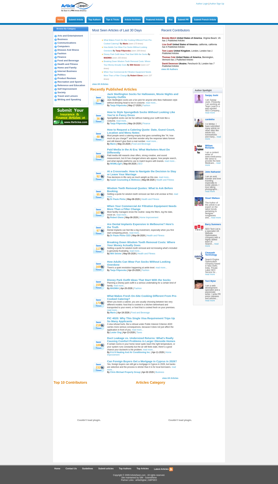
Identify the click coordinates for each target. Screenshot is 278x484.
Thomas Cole (168, 57)
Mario (113, 144)
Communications (66, 42)
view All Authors (169, 69)
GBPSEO (152, 480)
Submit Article (76, 19)
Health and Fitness (67, 64)
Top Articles (143, 468)
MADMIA (114, 288)
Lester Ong (115, 332)
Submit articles (106, 468)
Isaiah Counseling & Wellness (125, 180)
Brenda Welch (169, 38)
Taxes (139, 332)
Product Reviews (66, 78)
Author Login (202, 3)
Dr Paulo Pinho (117, 199)
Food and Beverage (68, 60)
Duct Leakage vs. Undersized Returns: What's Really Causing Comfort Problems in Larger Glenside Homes (141, 340)
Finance (61, 57)
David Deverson (170, 63)
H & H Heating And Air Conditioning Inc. (130, 352)
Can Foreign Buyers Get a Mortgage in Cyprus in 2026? (142, 361)
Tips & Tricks (112, 19)
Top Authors (94, 19)
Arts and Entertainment (70, 35)
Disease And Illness (68, 50)
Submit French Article (205, 19)
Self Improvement (67, 89)
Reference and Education (71, 85)
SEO (140, 164)
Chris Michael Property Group (125, 372)
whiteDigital (140, 480)
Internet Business (67, 71)
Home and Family (67, 67)
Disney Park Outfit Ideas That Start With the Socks (125, 54)
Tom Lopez (167, 51)
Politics (61, 74)
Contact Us (71, 468)
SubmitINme (151, 477)
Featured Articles (154, 19)
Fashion (61, 53)
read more (210, 112)
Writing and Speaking (69, 99)
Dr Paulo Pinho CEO (120, 235)
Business (62, 39)
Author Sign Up (217, 3)
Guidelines (87, 468)
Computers (63, 46)
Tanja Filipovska (118, 105)
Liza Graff (167, 44)
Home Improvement (149, 217)
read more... (151, 103)
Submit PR (183, 19)
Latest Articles (163, 469)
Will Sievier (115, 253)
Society (61, 92)
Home (60, 19)
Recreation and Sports (69, 81)
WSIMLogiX (116, 164)
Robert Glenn (117, 217)
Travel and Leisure (67, 96)
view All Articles (100, 84)
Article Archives (133, 19)
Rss (171, 19)
